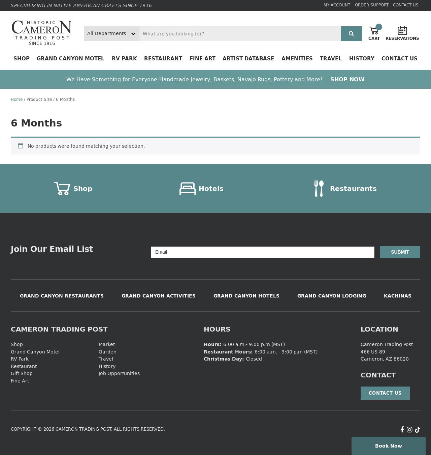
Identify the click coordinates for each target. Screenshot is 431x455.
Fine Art (203, 58)
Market (107, 344)
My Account (337, 4)
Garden (108, 351)
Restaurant (163, 58)
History (361, 58)
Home (17, 99)
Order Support (372, 4)
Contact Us (406, 4)
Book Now (388, 446)
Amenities (297, 58)
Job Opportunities (119, 373)
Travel (331, 58)
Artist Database (248, 58)
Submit (400, 252)
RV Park (124, 58)
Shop (21, 58)
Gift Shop (22, 373)
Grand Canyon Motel (70, 58)
